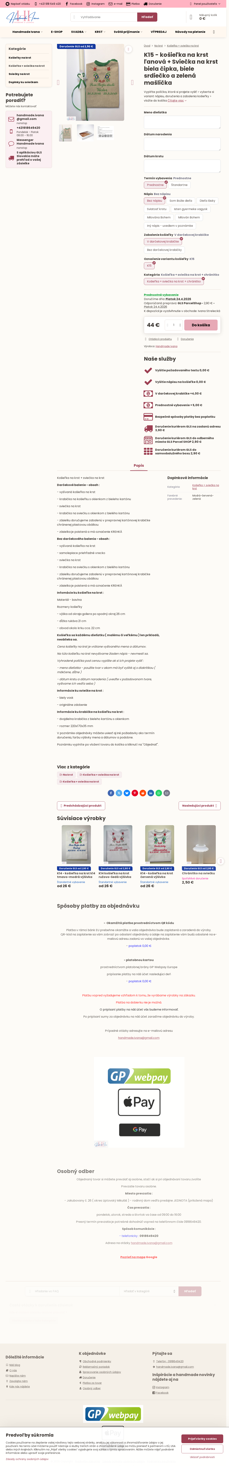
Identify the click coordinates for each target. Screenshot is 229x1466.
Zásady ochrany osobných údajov (27, 1459)
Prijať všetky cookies (202, 1439)
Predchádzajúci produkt (81, 806)
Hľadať (147, 17)
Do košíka (201, 325)
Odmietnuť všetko (202, 1449)
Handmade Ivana (166, 346)
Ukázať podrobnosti (202, 1457)
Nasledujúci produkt (199, 806)
